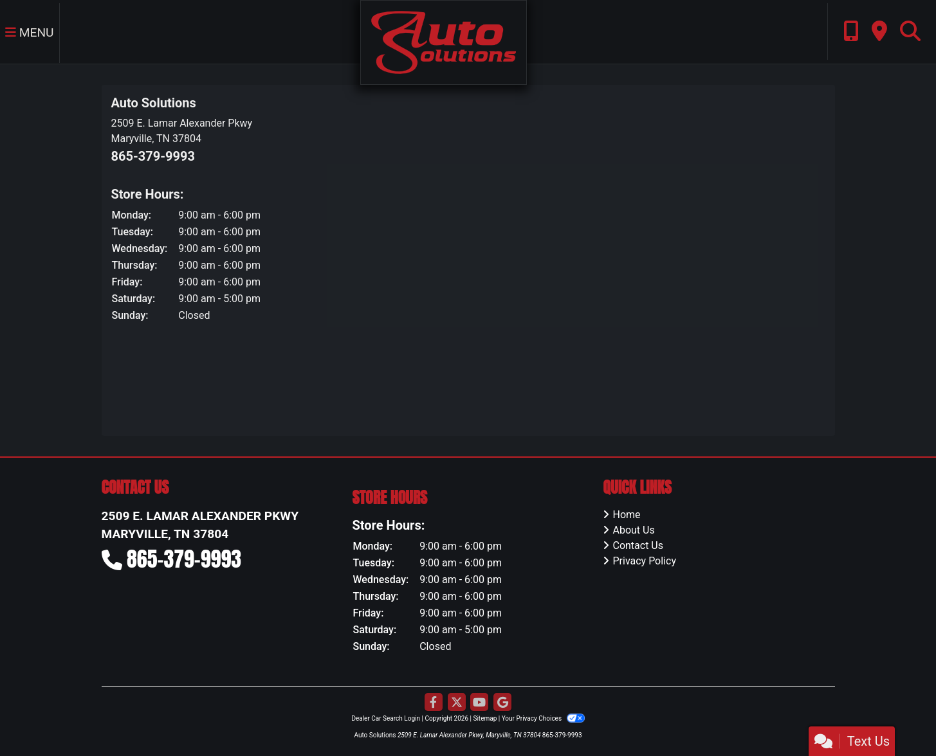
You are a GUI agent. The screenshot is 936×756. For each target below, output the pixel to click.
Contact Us (637, 545)
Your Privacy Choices (543, 718)
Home (626, 515)
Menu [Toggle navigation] (29, 32)
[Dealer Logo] (443, 41)
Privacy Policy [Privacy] (644, 561)
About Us (633, 530)
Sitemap (485, 718)
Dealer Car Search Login (385, 718)
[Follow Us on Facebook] (434, 702)
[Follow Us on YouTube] (479, 702)
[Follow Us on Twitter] (457, 702)
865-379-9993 (153, 156)
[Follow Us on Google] (502, 702)
